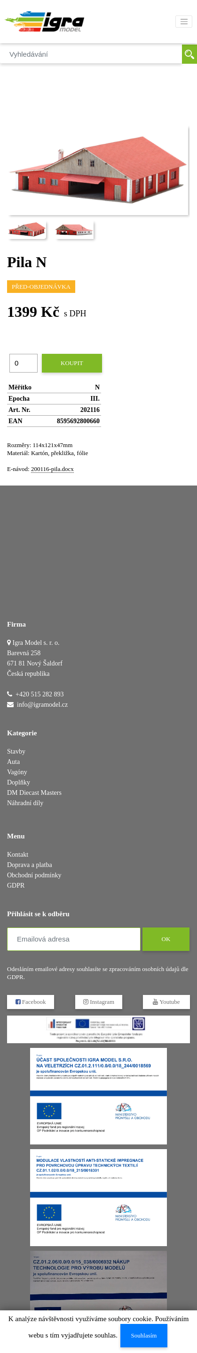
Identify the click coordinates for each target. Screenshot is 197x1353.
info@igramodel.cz (42, 704)
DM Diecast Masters (34, 792)
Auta (13, 761)
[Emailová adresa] (74, 939)
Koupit (72, 362)
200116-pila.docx (52, 468)
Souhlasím (144, 1335)
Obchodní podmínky (34, 875)
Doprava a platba (29, 864)
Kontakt (17, 854)
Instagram (98, 1001)
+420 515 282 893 (39, 694)
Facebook (31, 1001)
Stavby (16, 751)
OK (165, 938)
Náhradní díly (25, 803)
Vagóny (17, 772)
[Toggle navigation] (183, 21)
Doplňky (18, 782)
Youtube (166, 1001)
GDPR (15, 885)
